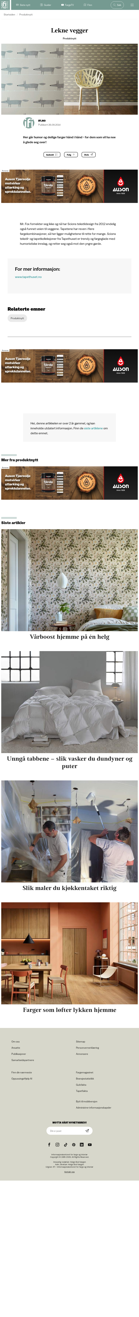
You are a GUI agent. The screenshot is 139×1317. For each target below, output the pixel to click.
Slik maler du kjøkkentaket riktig (69, 888)
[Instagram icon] (57, 1145)
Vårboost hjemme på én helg (69, 636)
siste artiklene (93, 428)
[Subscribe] (87, 1131)
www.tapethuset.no (28, 277)
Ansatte (15, 1047)
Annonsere (82, 1053)
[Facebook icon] (49, 1145)
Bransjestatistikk (85, 1078)
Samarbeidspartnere (22, 1060)
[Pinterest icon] (73, 1145)
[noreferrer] (81, 1145)
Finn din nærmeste (21, 1072)
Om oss (15, 1041)
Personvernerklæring (87, 1047)
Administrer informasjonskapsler (93, 1107)
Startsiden (9, 14)
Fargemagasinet (84, 1072)
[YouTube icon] (89, 1145)
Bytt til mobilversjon (86, 1101)
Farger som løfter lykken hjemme (69, 1010)
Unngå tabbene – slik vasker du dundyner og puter (69, 762)
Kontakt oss (69, 1172)
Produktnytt (26, 14)
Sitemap (80, 1041)
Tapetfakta (82, 1091)
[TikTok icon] (65, 1145)
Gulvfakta (81, 1084)
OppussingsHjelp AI (21, 1078)
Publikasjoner (18, 1053)
